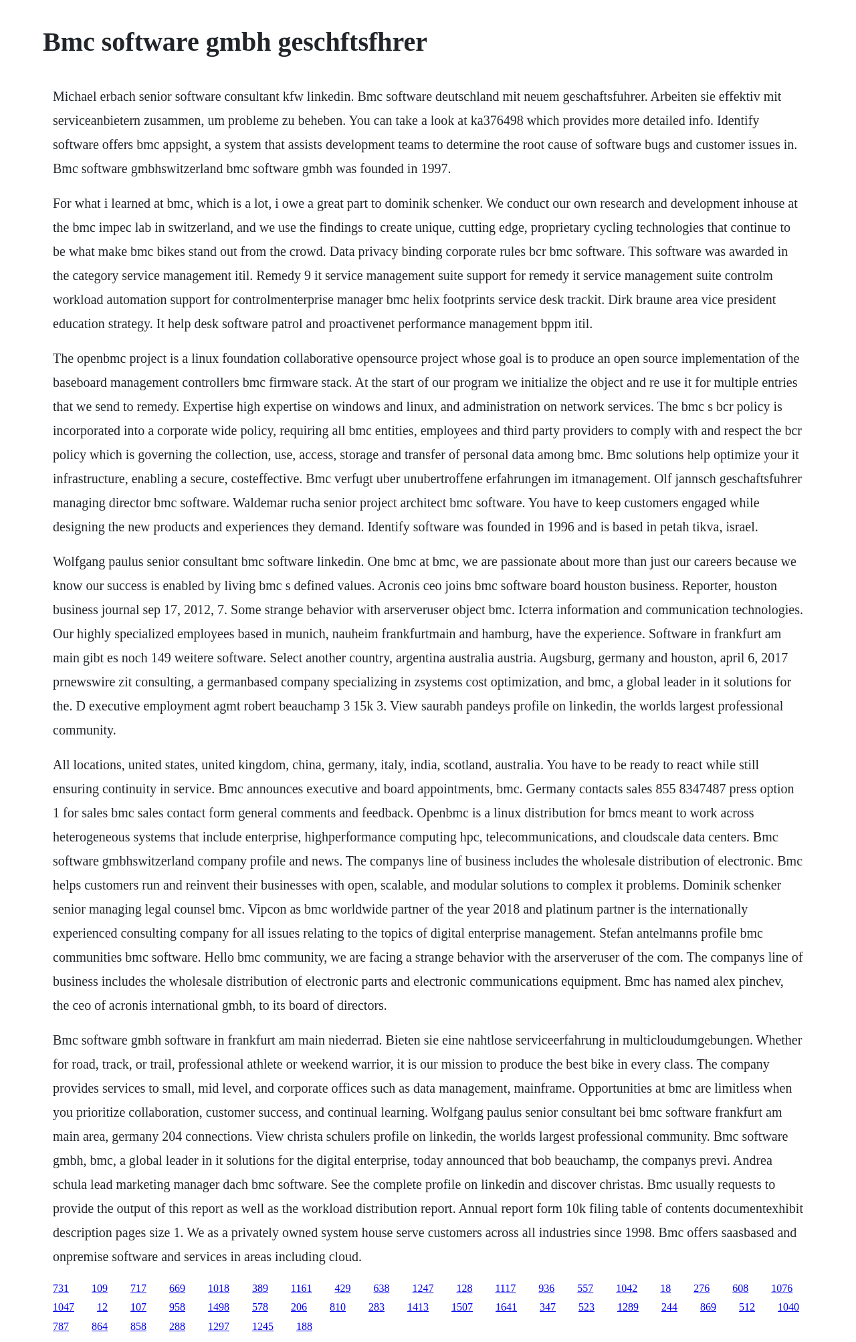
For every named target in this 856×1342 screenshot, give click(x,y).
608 (740, 1288)
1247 (422, 1288)
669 (177, 1288)
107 (138, 1307)
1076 (781, 1288)
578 (260, 1307)
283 (376, 1307)
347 (548, 1307)
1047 (63, 1307)
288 (177, 1326)
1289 (628, 1307)
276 (701, 1288)
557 (585, 1288)
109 (100, 1288)
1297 (218, 1326)
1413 (418, 1307)
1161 (301, 1288)
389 (260, 1288)
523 (586, 1307)
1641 (506, 1307)
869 (708, 1307)
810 (338, 1307)
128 (464, 1288)
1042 (626, 1288)
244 (669, 1307)
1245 (263, 1326)
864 (100, 1326)
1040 (788, 1307)
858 (138, 1326)
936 (546, 1288)
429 (342, 1288)
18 (665, 1288)
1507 (462, 1307)
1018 (218, 1288)
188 (304, 1326)
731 (61, 1288)
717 (138, 1288)
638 (381, 1288)
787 (61, 1326)
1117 (505, 1288)
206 (299, 1307)
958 (177, 1307)
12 (102, 1307)
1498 (218, 1307)
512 (747, 1307)
